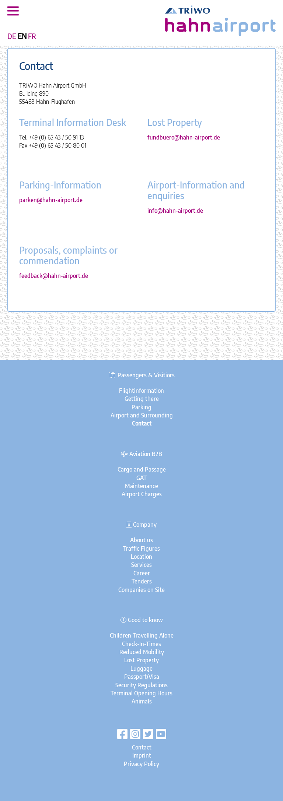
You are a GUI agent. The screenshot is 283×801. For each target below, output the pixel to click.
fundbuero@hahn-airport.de (183, 137)
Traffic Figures (141, 548)
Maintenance (141, 486)
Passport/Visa (141, 676)
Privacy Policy (141, 764)
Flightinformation (141, 390)
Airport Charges (142, 494)
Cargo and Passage (142, 469)
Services (141, 564)
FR (32, 36)
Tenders (142, 581)
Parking (141, 407)
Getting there (142, 398)
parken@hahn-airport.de (51, 200)
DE (11, 36)
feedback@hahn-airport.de (53, 275)
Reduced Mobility (141, 652)
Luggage (141, 668)
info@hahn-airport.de (175, 210)
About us (141, 540)
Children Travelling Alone (142, 635)
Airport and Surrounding (142, 415)
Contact (141, 747)
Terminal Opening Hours (141, 693)
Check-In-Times (141, 643)
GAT (141, 477)
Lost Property (141, 660)
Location (141, 556)
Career (141, 573)
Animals (142, 701)
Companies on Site (141, 589)
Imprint (141, 755)
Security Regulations (141, 685)
